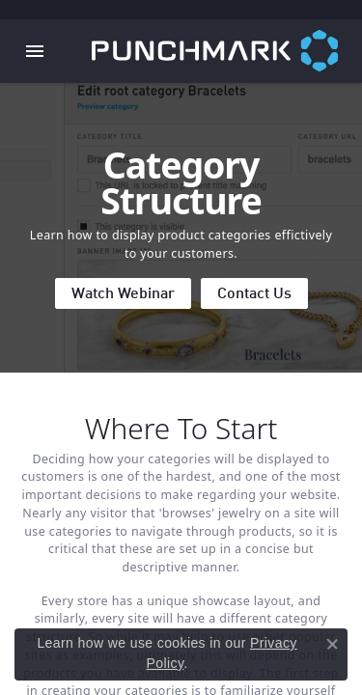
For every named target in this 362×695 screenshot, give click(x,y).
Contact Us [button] (254, 294)
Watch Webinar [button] (123, 294)
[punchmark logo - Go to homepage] (227, 51)
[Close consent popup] (332, 644)
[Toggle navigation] (35, 51)
